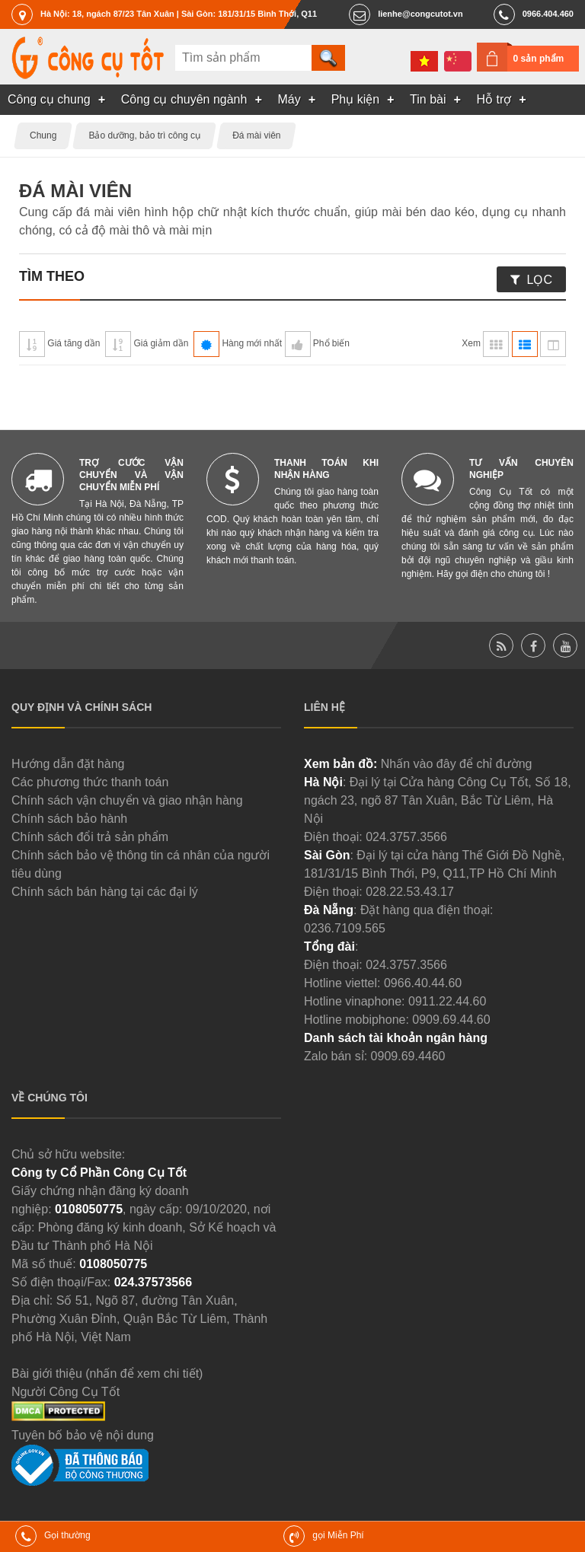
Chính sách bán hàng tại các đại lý (104, 891)
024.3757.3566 (406, 836)
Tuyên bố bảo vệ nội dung (82, 1435)
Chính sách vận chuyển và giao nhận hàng (127, 800)
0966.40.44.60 (423, 983)
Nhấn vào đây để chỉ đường (456, 763)
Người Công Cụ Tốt (65, 1391)
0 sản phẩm (538, 58)
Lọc (539, 279)
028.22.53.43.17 (410, 891)
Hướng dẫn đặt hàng (67, 763)
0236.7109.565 (344, 928)
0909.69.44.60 (451, 1019)
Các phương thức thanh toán (89, 782)
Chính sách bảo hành (69, 818)
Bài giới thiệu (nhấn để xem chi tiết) (107, 1373)
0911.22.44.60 (447, 1001)
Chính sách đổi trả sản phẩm (89, 836)
